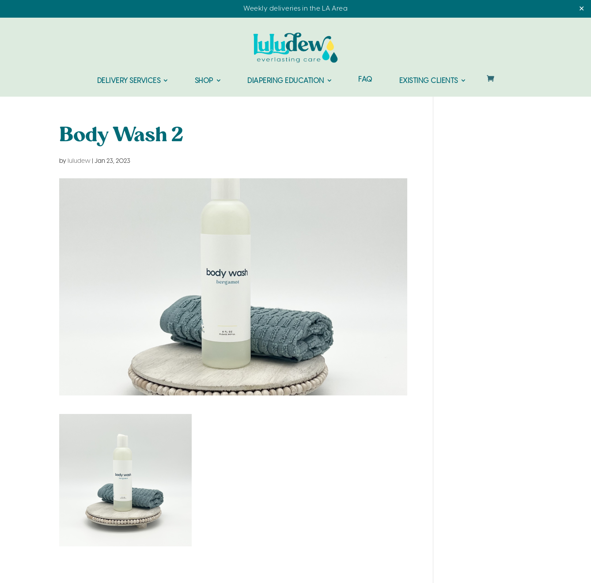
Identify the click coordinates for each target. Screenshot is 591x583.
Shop (204, 81)
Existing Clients (428, 81)
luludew (79, 161)
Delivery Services (129, 81)
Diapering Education (285, 81)
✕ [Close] (581, 9)
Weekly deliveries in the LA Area (295, 8)
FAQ (365, 80)
